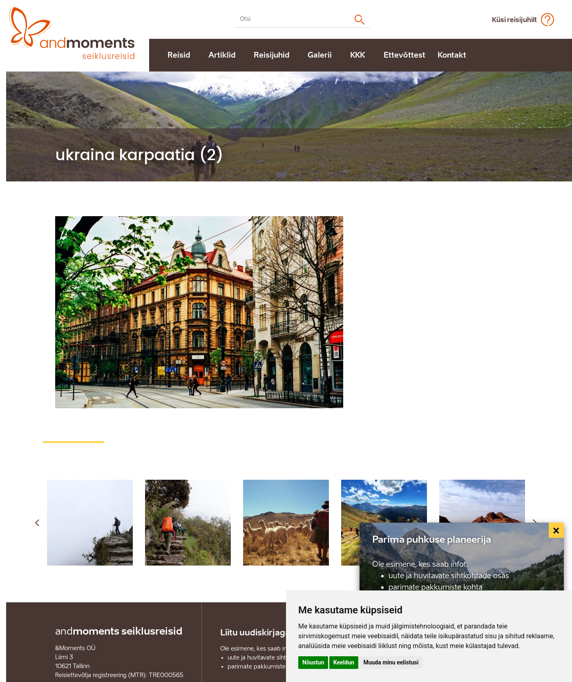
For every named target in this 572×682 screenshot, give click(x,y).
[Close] (556, 530)
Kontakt (452, 55)
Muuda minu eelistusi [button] (390, 662)
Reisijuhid (271, 55)
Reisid (179, 55)
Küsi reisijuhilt (514, 20)
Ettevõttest (404, 55)
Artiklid (221, 55)
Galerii (320, 55)
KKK (357, 55)
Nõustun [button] (313, 662)
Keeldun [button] (343, 662)
